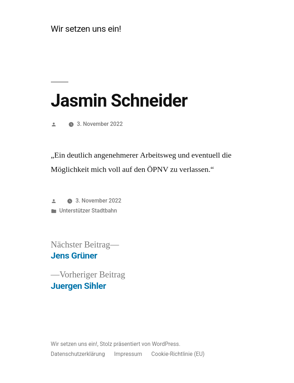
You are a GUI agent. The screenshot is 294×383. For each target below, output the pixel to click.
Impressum (128, 354)
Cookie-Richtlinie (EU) (178, 354)
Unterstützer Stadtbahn (88, 210)
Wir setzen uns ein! (86, 29)
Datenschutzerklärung (78, 354)
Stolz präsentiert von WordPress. (140, 344)
